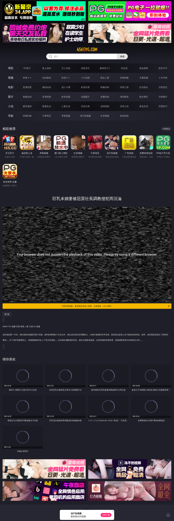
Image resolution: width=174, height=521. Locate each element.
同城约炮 (27, 115)
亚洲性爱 (27, 87)
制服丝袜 (104, 87)
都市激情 (27, 106)
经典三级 (124, 87)
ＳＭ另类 (163, 77)
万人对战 (66, 68)
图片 (10, 96)
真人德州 (46, 68)
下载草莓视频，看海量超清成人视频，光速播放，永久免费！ (115, 306)
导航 (10, 116)
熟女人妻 (104, 77)
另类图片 (163, 96)
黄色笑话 (143, 106)
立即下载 (106, 515)
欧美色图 (66, 96)
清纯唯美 (124, 96)
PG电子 (27, 68)
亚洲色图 (46, 96)
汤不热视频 (85, 115)
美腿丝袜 (104, 96)
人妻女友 (66, 106)
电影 (10, 87)
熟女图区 (143, 96)
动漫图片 (85, 96)
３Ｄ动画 (85, 77)
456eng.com (87, 49)
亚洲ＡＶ (27, 77)
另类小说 (124, 106)
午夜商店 (46, 115)
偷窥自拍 (27, 96)
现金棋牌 (143, 68)
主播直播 (143, 77)
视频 (10, 77)
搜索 (122, 56)
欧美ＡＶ (66, 77)
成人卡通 (66, 87)
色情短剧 (124, 115)
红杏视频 (104, 115)
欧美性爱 (85, 87)
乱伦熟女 (143, 87)
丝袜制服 (124, 77)
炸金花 (124, 68)
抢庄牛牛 (163, 68)
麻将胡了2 (105, 68)
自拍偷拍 (46, 77)
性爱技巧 (163, 106)
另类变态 (163, 87)
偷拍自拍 (46, 87)
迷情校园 (104, 106)
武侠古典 (85, 106)
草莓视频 (66, 115)
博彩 (10, 68)
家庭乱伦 (46, 106)
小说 (10, 106)
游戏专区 (85, 68)
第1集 (6, 314)
